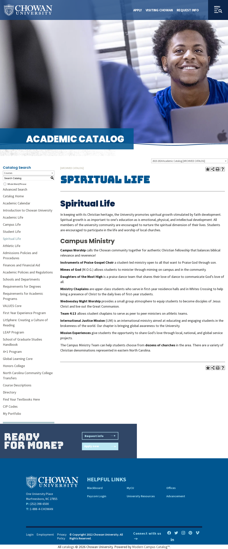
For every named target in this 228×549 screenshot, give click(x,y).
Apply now (100, 446)
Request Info (188, 10)
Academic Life (13, 217)
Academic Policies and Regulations (28, 272)
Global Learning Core (18, 358)
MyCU (130, 488)
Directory (9, 392)
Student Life (12, 231)
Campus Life (12, 224)
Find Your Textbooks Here (21, 399)
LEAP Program (13, 332)
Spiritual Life (12, 238)
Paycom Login (96, 496)
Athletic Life (11, 246)
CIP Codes (10, 406)
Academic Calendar (16, 203)
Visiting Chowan (159, 10)
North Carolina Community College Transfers (28, 375)
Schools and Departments (21, 279)
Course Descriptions (17, 385)
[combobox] (189, 161)
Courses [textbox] (8, 173)
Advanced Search (15, 189)
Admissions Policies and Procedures (20, 255)
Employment (45, 534)
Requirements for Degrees (22, 286)
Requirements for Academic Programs (23, 296)
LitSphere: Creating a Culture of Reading (25, 322)
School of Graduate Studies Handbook (22, 342)
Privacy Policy (61, 536)
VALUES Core (12, 306)
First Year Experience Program (24, 313)
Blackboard (95, 488)
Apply (137, 10)
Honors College (14, 366)
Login (30, 534)
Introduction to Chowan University (27, 210)
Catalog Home (13, 196)
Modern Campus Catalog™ (151, 547)
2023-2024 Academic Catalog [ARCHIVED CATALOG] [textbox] (178, 161)
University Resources (141, 496)
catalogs (68, 547)
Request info (100, 436)
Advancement (175, 496)
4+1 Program (12, 351)
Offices (171, 488)
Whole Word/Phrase (16, 184)
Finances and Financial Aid (21, 265)
